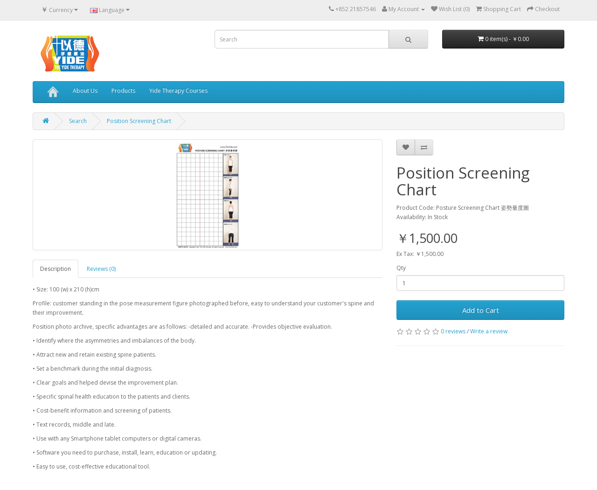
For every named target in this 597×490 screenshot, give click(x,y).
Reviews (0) (101, 269)
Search (78, 121)
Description (55, 269)
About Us (85, 91)
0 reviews (453, 331)
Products (123, 91)
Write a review (488, 331)
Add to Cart (480, 310)
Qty (401, 268)
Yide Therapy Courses (178, 91)
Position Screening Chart (139, 121)
